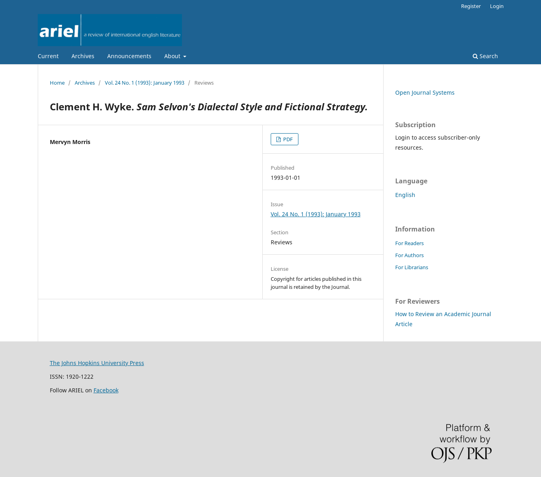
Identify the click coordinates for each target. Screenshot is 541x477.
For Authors (409, 255)
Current (48, 56)
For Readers (409, 243)
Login (497, 6)
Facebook (106, 390)
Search (485, 56)
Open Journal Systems (425, 92)
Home (57, 82)
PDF (287, 139)
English (405, 195)
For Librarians (411, 267)
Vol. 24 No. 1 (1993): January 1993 (144, 82)
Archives (82, 56)
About (173, 56)
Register (471, 6)
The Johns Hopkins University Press (97, 363)
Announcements (129, 56)
